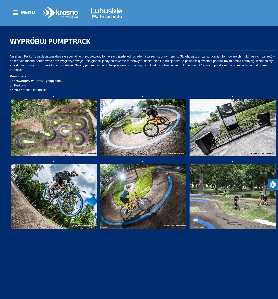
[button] (273, 184)
